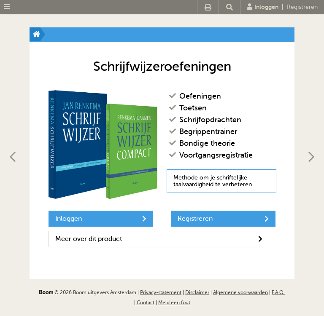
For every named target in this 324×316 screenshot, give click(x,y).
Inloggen (262, 6)
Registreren (302, 7)
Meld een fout (174, 302)
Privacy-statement (160, 292)
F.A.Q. (278, 292)
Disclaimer (197, 292)
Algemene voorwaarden (240, 292)
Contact (145, 302)
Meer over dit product (158, 239)
